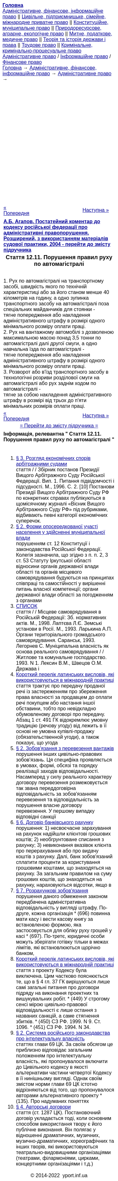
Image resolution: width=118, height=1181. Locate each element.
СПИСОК (26, 606)
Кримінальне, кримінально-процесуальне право (48, 47)
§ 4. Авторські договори (43, 1107)
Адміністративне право (29, 56)
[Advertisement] (59, 141)
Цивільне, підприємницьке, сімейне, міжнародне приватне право (54, 19)
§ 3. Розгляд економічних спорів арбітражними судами (53, 461)
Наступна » (95, 210)
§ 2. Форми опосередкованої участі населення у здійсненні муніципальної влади (60, 532)
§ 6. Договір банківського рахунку (54, 822)
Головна (12, 67)
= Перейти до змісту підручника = (59, 425)
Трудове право (39, 45)
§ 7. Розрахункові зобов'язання (52, 890)
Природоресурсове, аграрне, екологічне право (52, 30)
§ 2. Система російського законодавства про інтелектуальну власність (63, 1035)
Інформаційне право (84, 56)
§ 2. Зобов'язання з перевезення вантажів (65, 748)
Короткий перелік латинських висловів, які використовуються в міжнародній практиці (65, 677)
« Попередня (16, 210)
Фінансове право (22, 62)
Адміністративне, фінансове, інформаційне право (50, 70)
